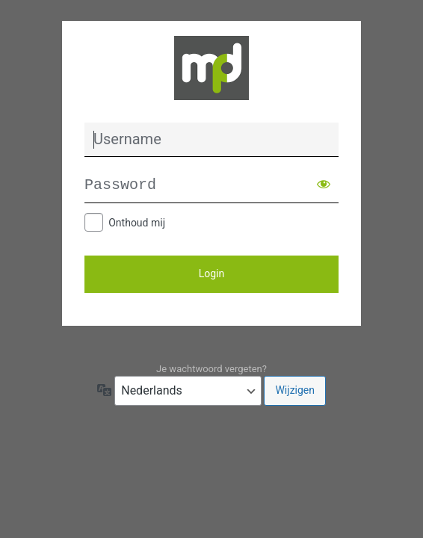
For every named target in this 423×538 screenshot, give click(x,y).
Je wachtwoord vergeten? (211, 368)
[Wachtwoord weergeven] (324, 184)
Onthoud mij (136, 223)
